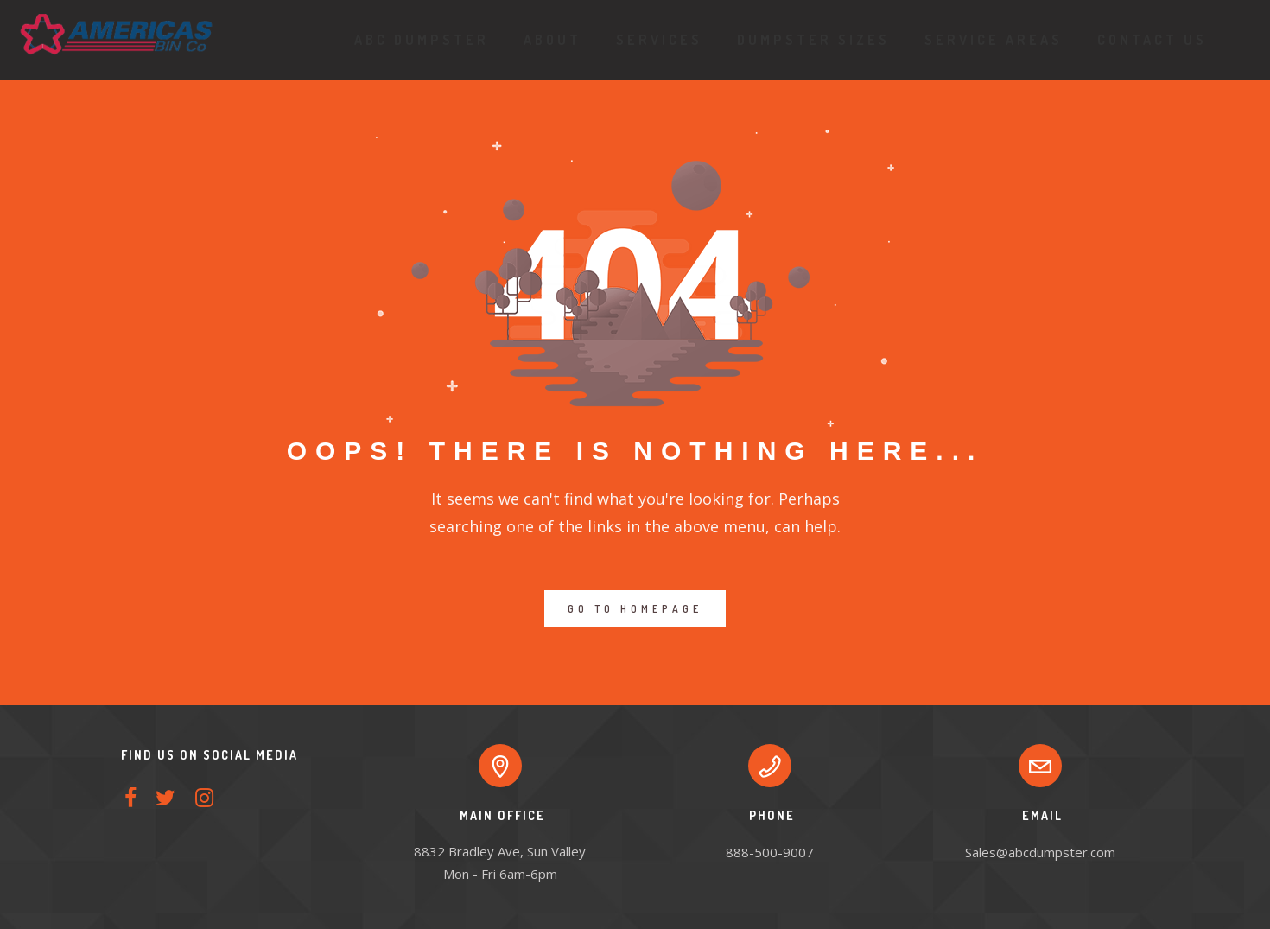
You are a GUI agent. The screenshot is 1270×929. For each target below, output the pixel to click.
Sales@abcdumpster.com (1040, 852)
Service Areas (987, 39)
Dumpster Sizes (806, 39)
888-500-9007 (770, 852)
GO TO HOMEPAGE (635, 608)
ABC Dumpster (414, 39)
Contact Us (1145, 39)
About (546, 39)
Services (652, 39)
